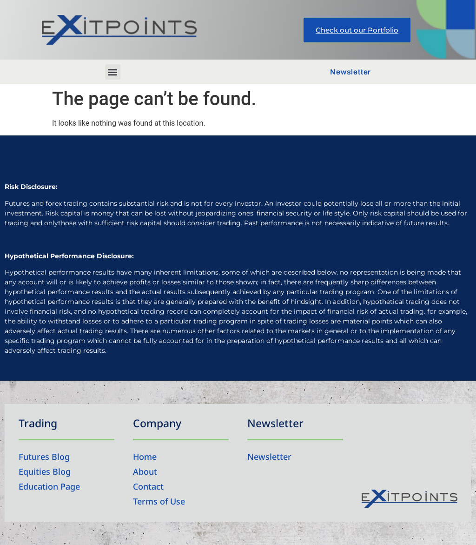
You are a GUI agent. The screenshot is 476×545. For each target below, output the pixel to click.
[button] (112, 72)
